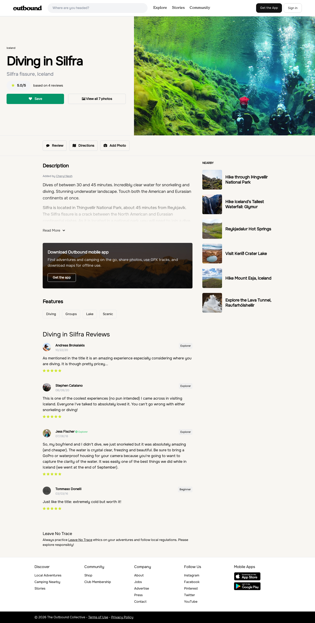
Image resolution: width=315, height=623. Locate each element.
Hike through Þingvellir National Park (246, 180)
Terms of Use (98, 617)
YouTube (190, 601)
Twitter (189, 595)
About (139, 575)
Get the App (269, 8)
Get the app (62, 277)
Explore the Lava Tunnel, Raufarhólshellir (248, 303)
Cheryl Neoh (64, 176)
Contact (140, 601)
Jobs (138, 582)
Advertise (141, 588)
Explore (160, 8)
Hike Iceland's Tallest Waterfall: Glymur (244, 204)
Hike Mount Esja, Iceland (248, 278)
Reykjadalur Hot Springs (248, 229)
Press (138, 595)
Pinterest (191, 588)
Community (200, 8)
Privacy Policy (122, 617)
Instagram (191, 575)
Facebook (191, 582)
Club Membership (97, 582)
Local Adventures (47, 575)
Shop (88, 575)
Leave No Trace (80, 540)
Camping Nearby (47, 582)
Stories (178, 8)
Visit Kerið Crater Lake (246, 253)
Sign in (293, 8)
